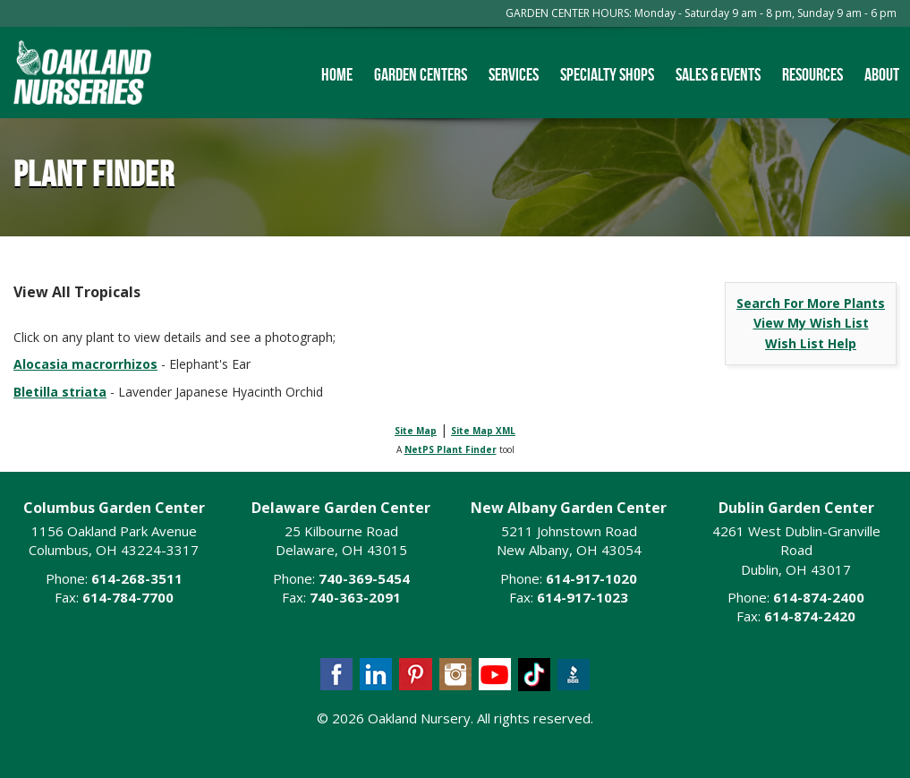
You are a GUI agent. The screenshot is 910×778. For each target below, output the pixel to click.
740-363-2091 (355, 597)
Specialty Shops (607, 74)
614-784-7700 (128, 597)
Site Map (416, 430)
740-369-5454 (364, 578)
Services (514, 74)
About (881, 74)
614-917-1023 (582, 597)
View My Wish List (811, 322)
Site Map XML (483, 430)
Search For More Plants (810, 303)
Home (337, 74)
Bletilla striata (59, 391)
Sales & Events (718, 74)
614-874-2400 (818, 597)
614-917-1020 (591, 578)
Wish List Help (810, 343)
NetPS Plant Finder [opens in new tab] (450, 449)
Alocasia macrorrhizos (85, 363)
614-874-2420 (809, 616)
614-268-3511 (137, 578)
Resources (812, 74)
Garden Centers (420, 74)
